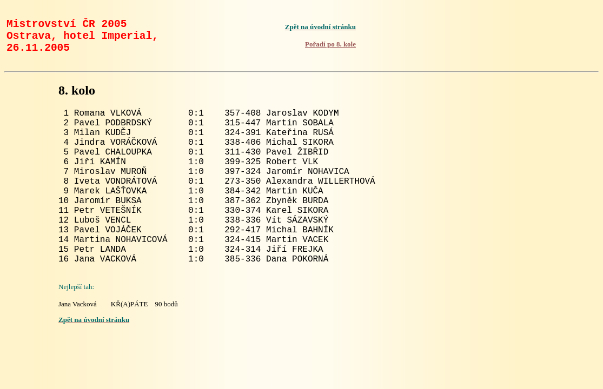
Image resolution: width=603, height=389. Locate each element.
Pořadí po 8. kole (330, 49)
